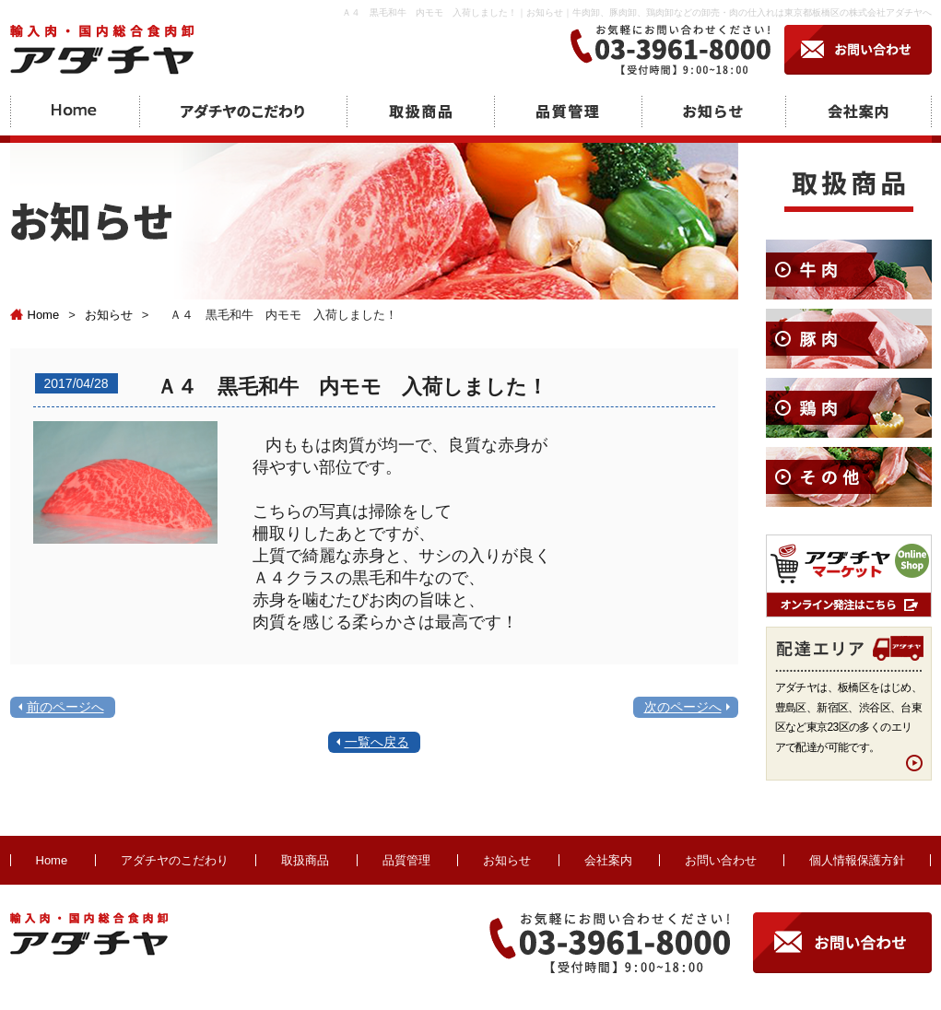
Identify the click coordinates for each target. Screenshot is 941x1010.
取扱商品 (305, 860)
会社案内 (608, 860)
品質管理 (406, 860)
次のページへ (683, 706)
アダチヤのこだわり (175, 860)
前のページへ (65, 706)
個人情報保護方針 (857, 860)
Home (35, 315)
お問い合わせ (721, 860)
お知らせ (109, 315)
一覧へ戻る (377, 741)
